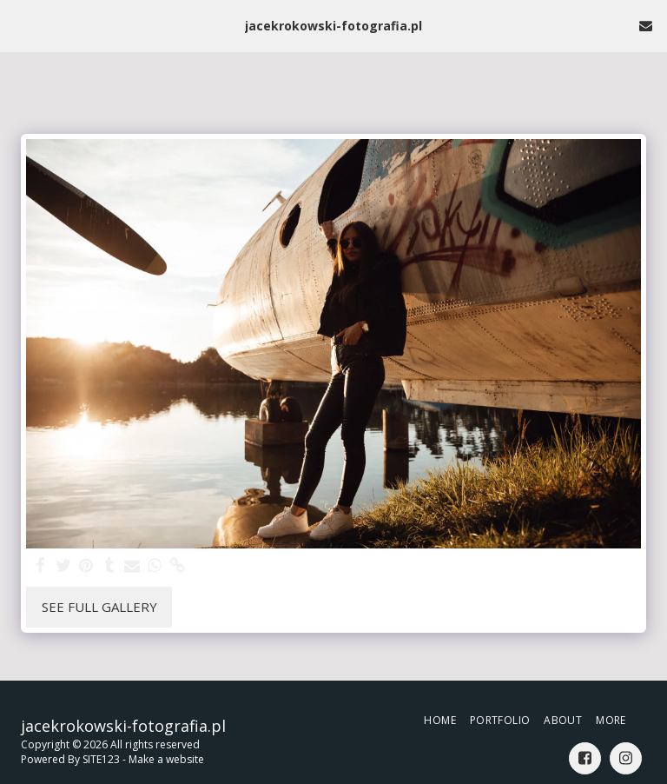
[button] (19, 25)
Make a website (166, 759)
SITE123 (101, 759)
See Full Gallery (99, 606)
